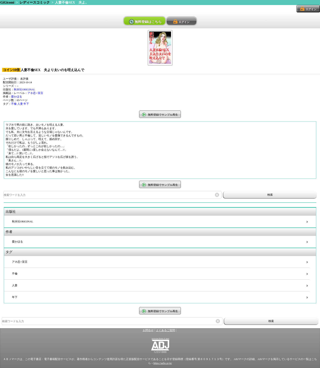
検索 (270, 194)
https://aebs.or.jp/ (162, 363)
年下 (26, 103)
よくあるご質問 (165, 330)
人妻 (20, 103)
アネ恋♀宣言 (35, 93)
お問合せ (148, 330)
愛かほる (16, 96)
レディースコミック (35, 2)
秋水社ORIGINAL (24, 89)
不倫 (14, 103)
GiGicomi (7, 2)
